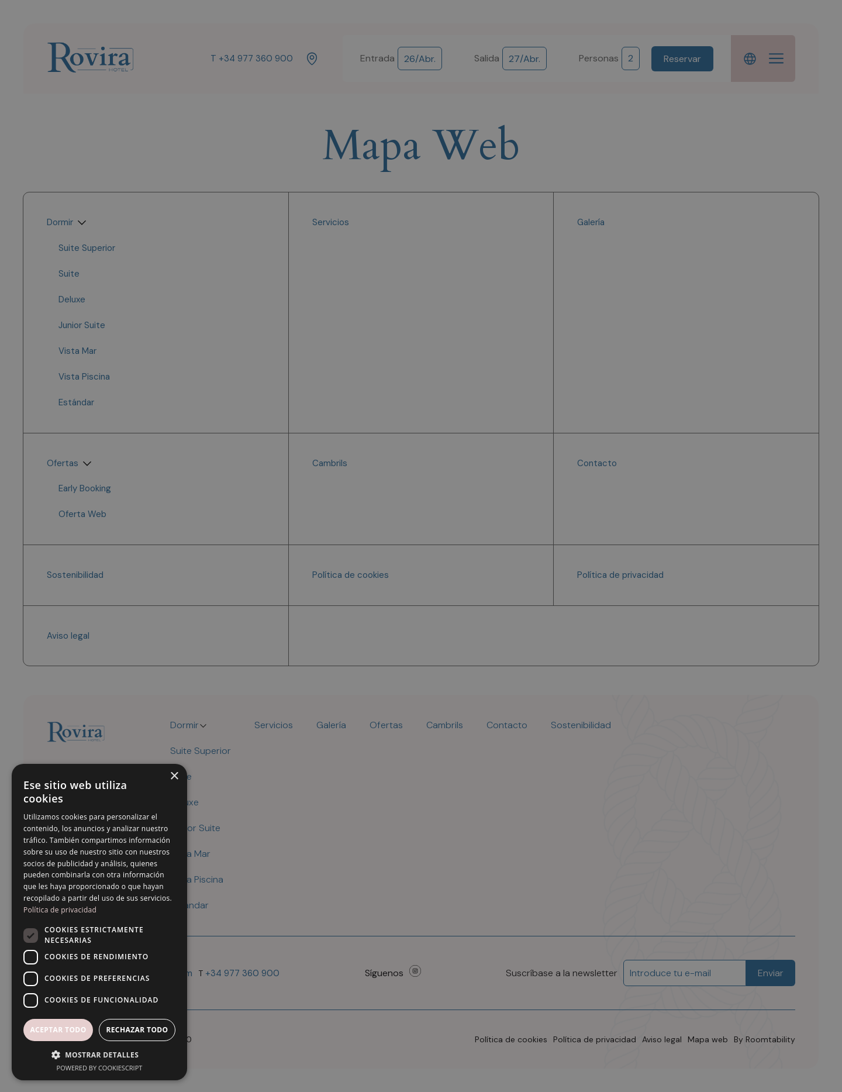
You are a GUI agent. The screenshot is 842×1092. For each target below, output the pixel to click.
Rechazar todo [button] (137, 1030)
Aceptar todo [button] (58, 1030)
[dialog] (421, 546)
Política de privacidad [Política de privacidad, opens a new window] (59, 910)
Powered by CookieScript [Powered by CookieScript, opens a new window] (100, 1067)
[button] (99, 1054)
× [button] (174, 776)
